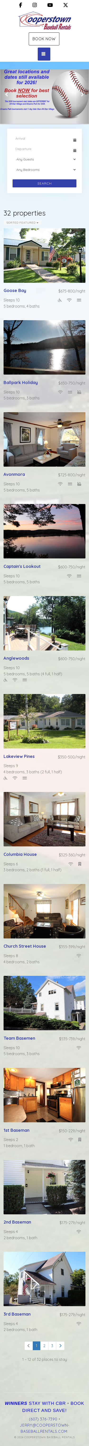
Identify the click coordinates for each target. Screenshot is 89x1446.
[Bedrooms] (44, 170)
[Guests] (44, 159)
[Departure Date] (42, 149)
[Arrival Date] (42, 138)
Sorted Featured (22, 222)
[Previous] (28, 1345)
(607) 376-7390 (43, 1419)
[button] (7, 94)
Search (44, 183)
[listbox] (44, 94)
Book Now (44, 38)
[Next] (60, 1345)
